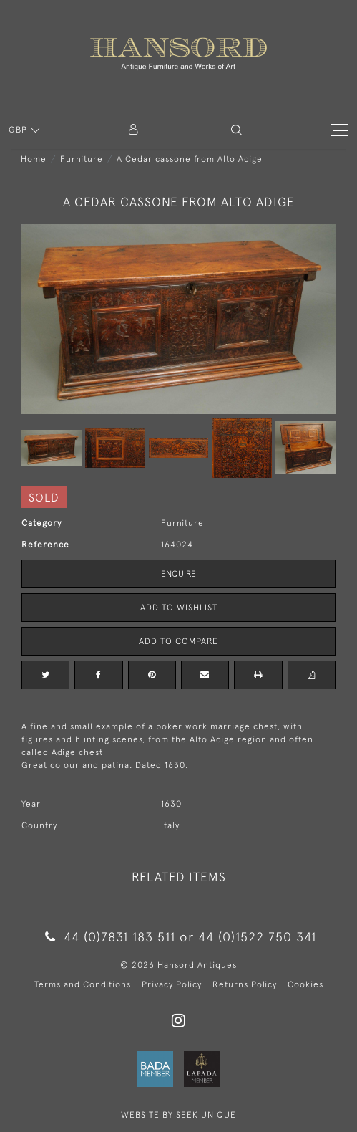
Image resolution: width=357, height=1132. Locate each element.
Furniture (81, 159)
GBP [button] (19, 130)
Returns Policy (244, 984)
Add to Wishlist (178, 608)
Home (34, 159)
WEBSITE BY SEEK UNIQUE (178, 1115)
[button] (236, 130)
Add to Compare (178, 641)
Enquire (178, 574)
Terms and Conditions (82, 984)
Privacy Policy (172, 984)
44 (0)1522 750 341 (257, 936)
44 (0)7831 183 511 (110, 936)
